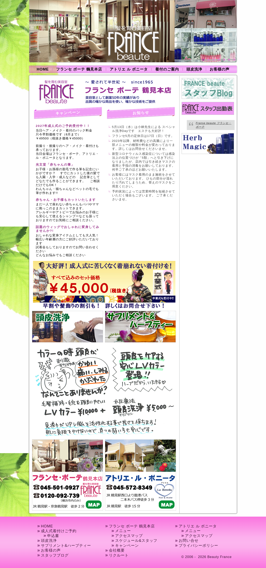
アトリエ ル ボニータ (129, 69)
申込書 (53, 536)
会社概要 (117, 550)
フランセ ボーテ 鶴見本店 (79, 69)
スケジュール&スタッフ (136, 540)
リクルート (119, 555)
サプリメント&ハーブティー (66, 545)
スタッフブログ (55, 555)
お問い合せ (188, 540)
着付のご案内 (167, 69)
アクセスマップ (129, 536)
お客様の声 (219, 69)
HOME (43, 69)
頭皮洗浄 (194, 69)
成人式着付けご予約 (58, 531)
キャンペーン (127, 545)
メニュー (123, 531)
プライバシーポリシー (198, 545)
